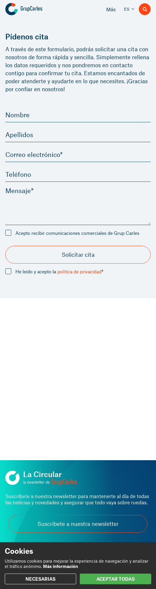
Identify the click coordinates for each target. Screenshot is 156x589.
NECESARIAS (40, 579)
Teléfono (18, 174)
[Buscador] (145, 9)
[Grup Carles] (34, 9)
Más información (60, 566)
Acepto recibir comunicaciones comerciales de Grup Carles (77, 233)
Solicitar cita (78, 254)
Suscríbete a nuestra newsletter (78, 523)
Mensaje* (19, 190)
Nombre (17, 114)
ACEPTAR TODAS (115, 579)
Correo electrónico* (34, 154)
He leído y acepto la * (59, 272)
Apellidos (19, 134)
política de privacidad (79, 271)
